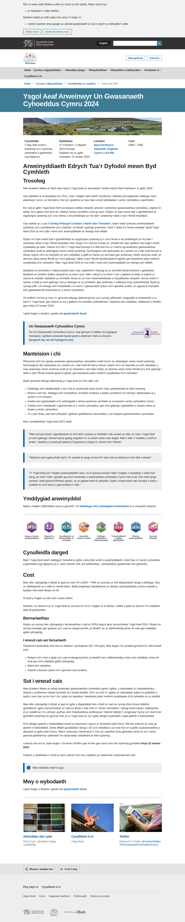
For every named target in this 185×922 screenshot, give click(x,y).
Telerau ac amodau (100, 896)
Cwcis (42, 896)
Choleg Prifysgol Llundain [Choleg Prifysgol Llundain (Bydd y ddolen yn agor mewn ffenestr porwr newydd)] (66, 223)
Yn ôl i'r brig (68, 869)
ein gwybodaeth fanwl (73, 789)
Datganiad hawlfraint (59, 896)
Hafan (27, 70)
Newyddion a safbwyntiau (125, 70)
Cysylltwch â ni (33, 76)
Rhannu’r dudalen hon (39, 869)
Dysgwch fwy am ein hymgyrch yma (51, 339)
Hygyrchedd (29, 896)
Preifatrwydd (80, 896)
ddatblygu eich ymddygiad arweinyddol (104, 506)
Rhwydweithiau (98, 70)
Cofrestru (155, 58)
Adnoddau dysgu (75, 70)
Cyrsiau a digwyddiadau (47, 70)
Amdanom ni (151, 70)
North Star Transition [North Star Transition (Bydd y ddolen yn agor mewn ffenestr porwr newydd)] (98, 223)
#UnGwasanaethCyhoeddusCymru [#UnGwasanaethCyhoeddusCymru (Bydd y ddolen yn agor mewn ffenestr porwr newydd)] (139, 844)
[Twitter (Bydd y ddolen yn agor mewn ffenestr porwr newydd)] (141, 821)
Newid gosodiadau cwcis (57, 32)
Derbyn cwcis (32, 32)
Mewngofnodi (135, 58)
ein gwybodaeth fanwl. (73, 313)
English (103, 43)
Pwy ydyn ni (30, 886)
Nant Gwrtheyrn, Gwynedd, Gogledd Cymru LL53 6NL (106, 149)
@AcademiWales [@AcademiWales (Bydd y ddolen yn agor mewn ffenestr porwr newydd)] (151, 841)
